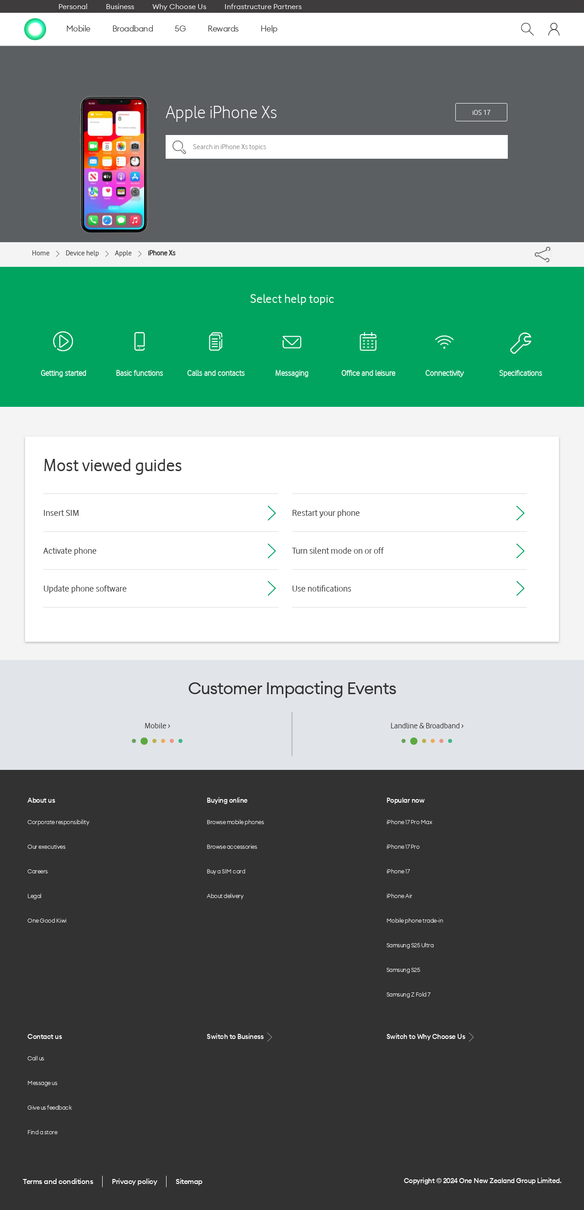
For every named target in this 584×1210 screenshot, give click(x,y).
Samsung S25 (403, 969)
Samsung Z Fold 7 (408, 994)
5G (180, 28)
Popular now (405, 800)
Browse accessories (232, 846)
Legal (34, 895)
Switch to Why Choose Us (431, 1037)
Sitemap (189, 1181)
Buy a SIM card (226, 871)
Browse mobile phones (235, 822)
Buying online (227, 800)
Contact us (44, 1036)
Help (269, 28)
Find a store (42, 1132)
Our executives (46, 846)
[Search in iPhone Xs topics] (337, 147)
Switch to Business (240, 1037)
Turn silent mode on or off (338, 550)
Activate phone (70, 550)
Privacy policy (134, 1181)
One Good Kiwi (47, 920)
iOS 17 (481, 113)
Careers (37, 871)
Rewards (223, 28)
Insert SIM (61, 513)
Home (41, 253)
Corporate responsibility (58, 822)
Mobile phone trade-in (414, 920)
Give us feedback (49, 1107)
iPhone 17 (398, 871)
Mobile (78, 28)
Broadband (132, 28)
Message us (42, 1082)
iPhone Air (399, 895)
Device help (82, 253)
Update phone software (85, 588)
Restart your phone (326, 513)
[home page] (35, 28)
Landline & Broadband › (427, 725)
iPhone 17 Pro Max (409, 822)
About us (41, 800)
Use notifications (321, 588)
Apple (123, 253)
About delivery (225, 895)
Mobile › (157, 725)
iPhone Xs (161, 253)
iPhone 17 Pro (403, 846)
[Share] (551, 252)
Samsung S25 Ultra (410, 945)
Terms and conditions (58, 1181)
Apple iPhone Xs (221, 112)
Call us (35, 1058)
